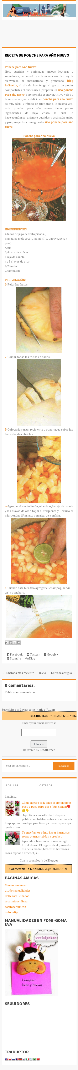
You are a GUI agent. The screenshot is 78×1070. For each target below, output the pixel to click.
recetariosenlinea (16, 901)
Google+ (51, 654)
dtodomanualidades (18, 890)
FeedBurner (47, 750)
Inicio (42, 673)
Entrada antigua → (63, 673)
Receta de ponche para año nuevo (37, 55)
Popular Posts (12, 789)
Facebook (15, 654)
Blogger (52, 860)
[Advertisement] (35, 35)
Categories (46, 789)
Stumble (14, 658)
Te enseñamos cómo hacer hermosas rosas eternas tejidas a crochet (46, 834)
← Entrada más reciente (18, 673)
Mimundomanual (16, 885)
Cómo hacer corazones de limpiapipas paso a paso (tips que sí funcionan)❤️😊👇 (47, 806)
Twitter (33, 654)
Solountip (11, 912)
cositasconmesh (15, 907)
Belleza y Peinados (17, 896)
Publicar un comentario (20, 692)
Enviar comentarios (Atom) (37, 709)
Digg (30, 658)
